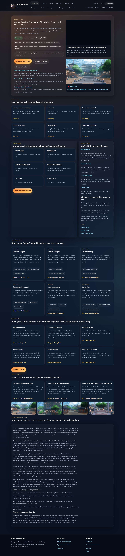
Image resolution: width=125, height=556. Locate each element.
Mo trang (16, 118)
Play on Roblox (85, 149)
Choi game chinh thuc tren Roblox (25, 70)
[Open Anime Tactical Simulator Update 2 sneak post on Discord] (88, 71)
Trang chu (34, 3)
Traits (43, 8)
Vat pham (34, 8)
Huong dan (62, 8)
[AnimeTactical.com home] (20, 5)
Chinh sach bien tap (64, 542)
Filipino (97, 7)
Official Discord (86, 164)
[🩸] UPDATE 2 (72, 86)
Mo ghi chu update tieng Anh (23, 399)
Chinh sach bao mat (92, 545)
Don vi (66, 3)
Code (51, 3)
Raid (73, 3)
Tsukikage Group (86, 176)
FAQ (87, 551)
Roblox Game (85, 227)
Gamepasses (52, 8)
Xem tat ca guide (19, 369)
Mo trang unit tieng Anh (21, 278)
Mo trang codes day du (23, 191)
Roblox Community (87, 233)
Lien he (88, 548)
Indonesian (90, 7)
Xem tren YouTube (22, 67)
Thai (102, 3)
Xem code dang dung (23, 61)
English (96, 3)
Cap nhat (72, 8)
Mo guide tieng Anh (19, 343)
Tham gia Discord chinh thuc (24, 79)
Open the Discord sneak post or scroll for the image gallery (87, 89)
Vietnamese (109, 3)
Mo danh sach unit (41, 61)
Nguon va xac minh (63, 545)
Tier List (58, 3)
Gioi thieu (89, 542)
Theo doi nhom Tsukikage (23, 87)
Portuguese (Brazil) (107, 7)
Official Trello (85, 188)
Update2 (44, 3)
